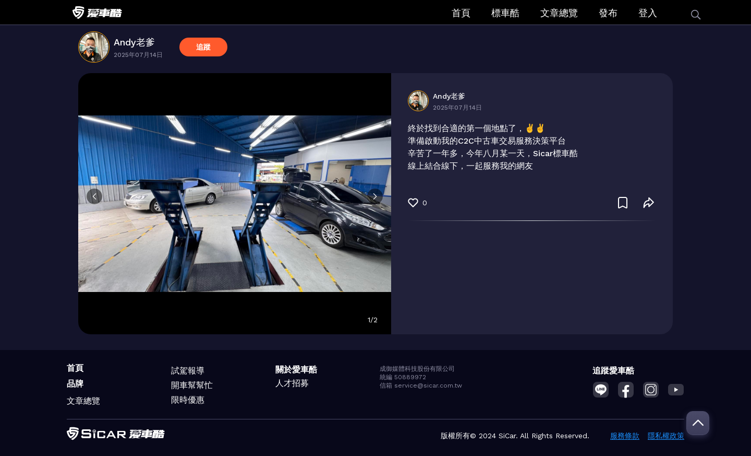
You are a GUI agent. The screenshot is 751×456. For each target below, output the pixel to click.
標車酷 (505, 12)
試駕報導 (187, 371)
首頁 (461, 12)
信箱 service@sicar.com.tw (421, 385)
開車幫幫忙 (192, 385)
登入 (647, 12)
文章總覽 (559, 12)
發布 (608, 12)
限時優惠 (187, 400)
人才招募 (292, 383)
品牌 (75, 384)
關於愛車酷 (296, 370)
